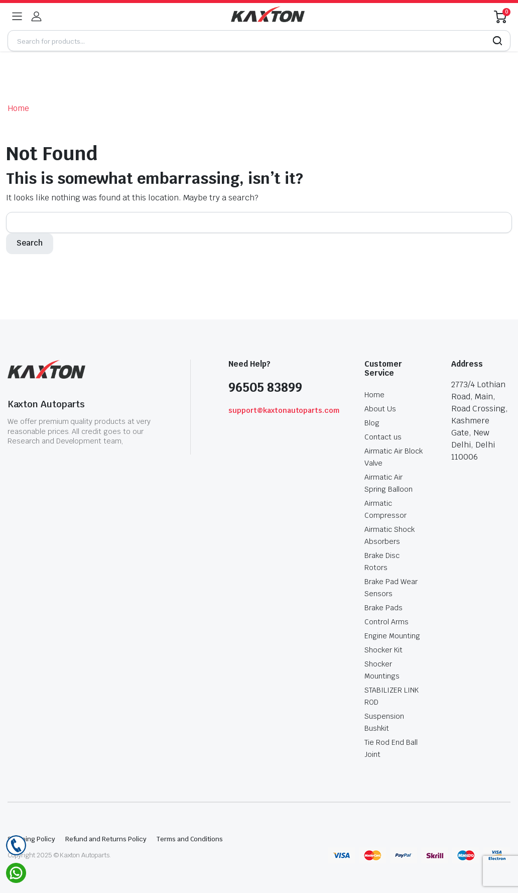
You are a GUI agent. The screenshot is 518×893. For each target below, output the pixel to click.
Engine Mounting (392, 635)
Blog (371, 422)
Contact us (383, 436)
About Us (380, 408)
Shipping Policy (31, 839)
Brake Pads (383, 607)
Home (18, 108)
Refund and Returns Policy (106, 839)
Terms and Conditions (190, 839)
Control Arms (386, 621)
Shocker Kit (383, 649)
